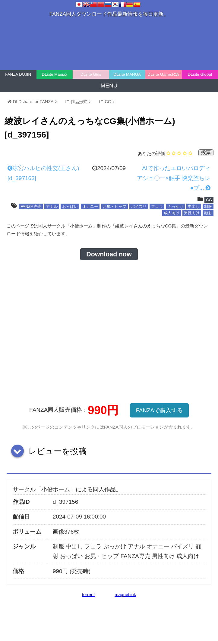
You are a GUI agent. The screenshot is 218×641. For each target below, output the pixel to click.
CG (108, 101)
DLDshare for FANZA (33, 101)
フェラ (157, 206)
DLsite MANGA (127, 74)
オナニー (90, 206)
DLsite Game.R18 (163, 74)
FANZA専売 (31, 206)
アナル (52, 206)
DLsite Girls (91, 74)
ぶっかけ (175, 206)
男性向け (192, 213)
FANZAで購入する (159, 410)
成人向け (171, 213)
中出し (194, 206)
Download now (108, 254)
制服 (208, 206)
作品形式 (79, 101)
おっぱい (70, 206)
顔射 (208, 213)
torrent (88, 594)
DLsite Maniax (54, 74)
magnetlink (125, 594)
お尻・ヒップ (114, 206)
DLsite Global (200, 74)
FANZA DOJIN (18, 74)
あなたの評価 (151, 153)
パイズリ (139, 206)
